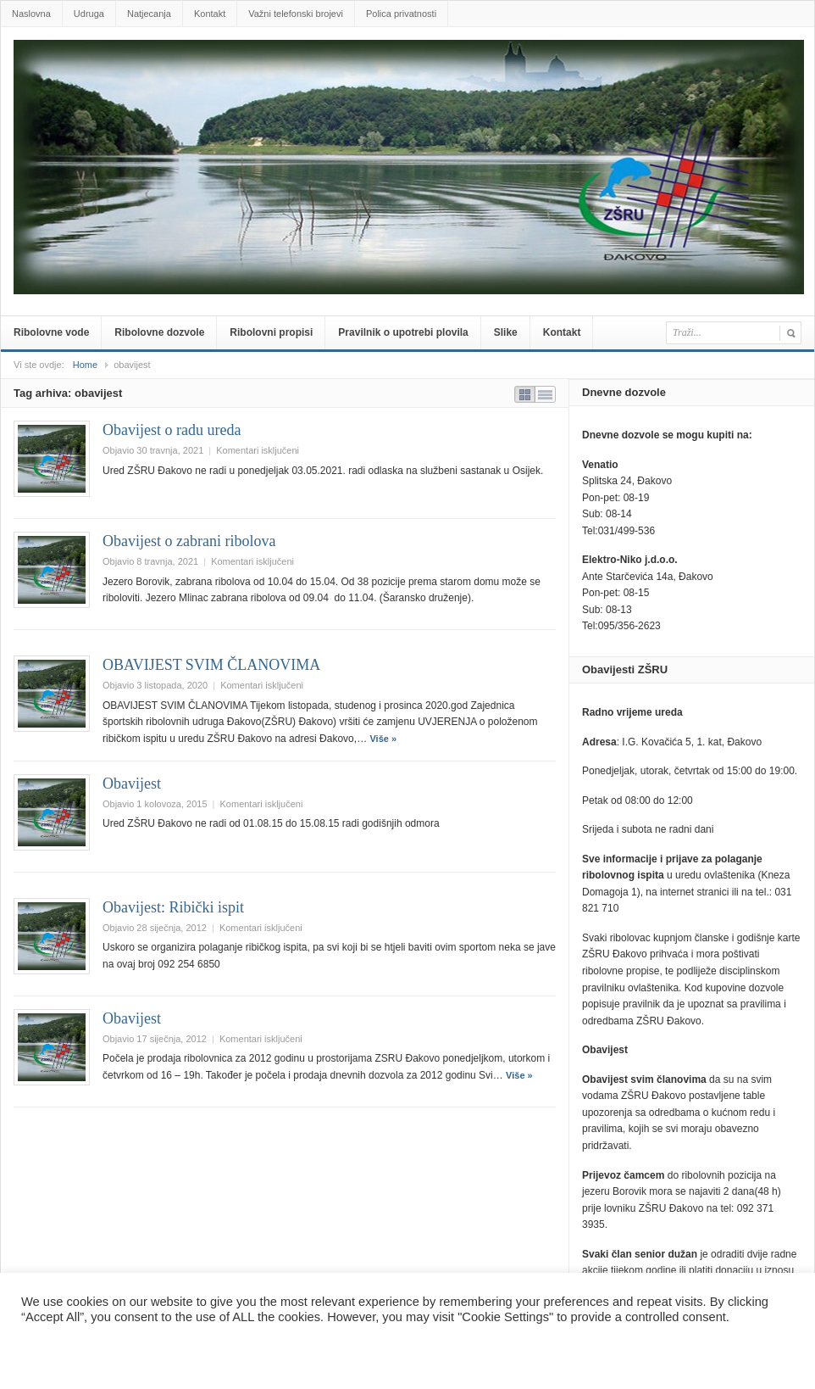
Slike (506, 332)
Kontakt (209, 13)
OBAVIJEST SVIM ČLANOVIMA (211, 664)
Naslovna (31, 13)
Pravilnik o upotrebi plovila (403, 332)
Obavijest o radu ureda (172, 429)
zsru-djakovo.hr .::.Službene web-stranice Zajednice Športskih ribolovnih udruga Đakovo (411, 65)
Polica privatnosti (401, 13)
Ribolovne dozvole (159, 332)
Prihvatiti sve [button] (136, 1350)
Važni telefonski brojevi (295, 13)
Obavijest (132, 783)
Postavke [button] (53, 1350)
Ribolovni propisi (271, 332)
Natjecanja (149, 13)
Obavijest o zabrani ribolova (189, 541)
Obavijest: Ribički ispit (173, 907)
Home (85, 365)
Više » (382, 739)
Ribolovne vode (51, 332)
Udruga (89, 13)
